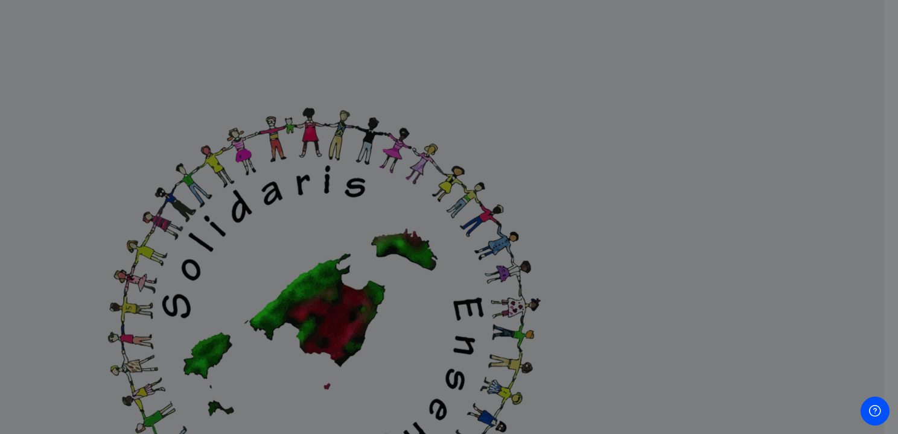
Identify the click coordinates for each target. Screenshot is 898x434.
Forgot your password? (838, 292)
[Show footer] (875, 411)
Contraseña (687, 232)
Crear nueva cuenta (771, 386)
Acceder (771, 325)
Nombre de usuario (702, 171)
